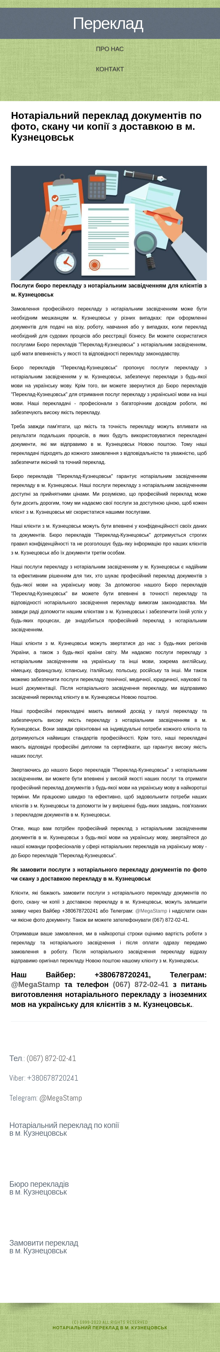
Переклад (108, 23)
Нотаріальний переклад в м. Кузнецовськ (110, 1328)
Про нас (110, 49)
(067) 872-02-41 (140, 984)
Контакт (110, 69)
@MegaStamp (151, 911)
